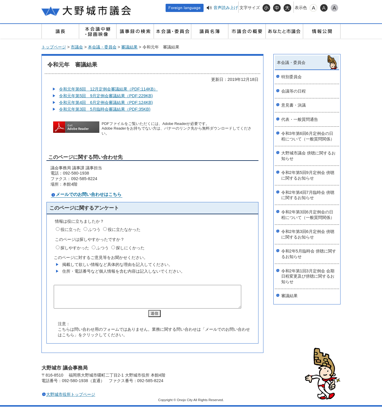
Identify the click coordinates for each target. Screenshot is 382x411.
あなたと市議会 (284, 31)
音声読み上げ (225, 8)
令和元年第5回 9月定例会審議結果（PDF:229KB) (106, 95)
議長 (60, 31)
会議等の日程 (293, 91)
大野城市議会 (86, 10)
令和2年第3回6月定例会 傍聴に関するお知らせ (307, 234)
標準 (277, 8)
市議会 (77, 47)
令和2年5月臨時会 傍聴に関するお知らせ (308, 254)
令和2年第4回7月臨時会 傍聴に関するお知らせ (307, 195)
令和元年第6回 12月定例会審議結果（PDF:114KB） (108, 89)
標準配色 (313, 8)
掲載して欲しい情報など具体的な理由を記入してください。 (117, 264)
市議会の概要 (246, 31)
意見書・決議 (293, 105)
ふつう (94, 229)
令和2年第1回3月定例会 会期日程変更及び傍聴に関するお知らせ (307, 276)
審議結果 (129, 47)
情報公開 (321, 31)
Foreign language (185, 8)
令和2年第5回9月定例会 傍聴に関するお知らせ (307, 175)
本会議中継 (97, 31)
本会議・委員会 (172, 31)
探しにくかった (130, 247)
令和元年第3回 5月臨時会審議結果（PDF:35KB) (104, 109)
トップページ (53, 47)
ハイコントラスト (324, 8)
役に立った (70, 229)
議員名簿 (209, 31)
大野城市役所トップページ (70, 398)
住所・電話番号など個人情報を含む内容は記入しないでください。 (123, 271)
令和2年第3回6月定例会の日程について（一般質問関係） (307, 215)
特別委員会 (291, 76)
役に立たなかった (124, 229)
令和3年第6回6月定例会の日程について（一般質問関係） (307, 136)
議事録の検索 (135, 31)
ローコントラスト (334, 8)
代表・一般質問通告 (299, 119)
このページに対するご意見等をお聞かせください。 (101, 257)
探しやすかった (74, 247)
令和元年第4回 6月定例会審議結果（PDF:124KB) (106, 102)
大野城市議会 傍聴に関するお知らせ (308, 156)
